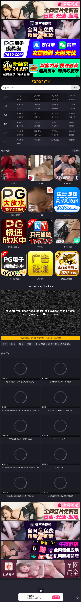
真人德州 (37, 96)
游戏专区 (72, 96)
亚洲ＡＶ (20, 104)
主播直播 (55, 108)
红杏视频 (72, 140)
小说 (5, 132)
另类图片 (72, 126)
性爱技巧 (72, 135)
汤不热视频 (55, 140)
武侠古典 (72, 131)
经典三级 (37, 117)
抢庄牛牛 (72, 99)
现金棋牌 (55, 99)
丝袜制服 (37, 108)
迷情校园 (20, 135)
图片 (5, 124)
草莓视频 (37, 140)
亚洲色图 (37, 122)
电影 (5, 115)
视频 (5, 106)
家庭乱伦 (37, 131)
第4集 (29, 344)
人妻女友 (55, 131)
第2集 (13, 344)
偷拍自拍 (37, 113)
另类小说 (37, 135)
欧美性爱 (72, 113)
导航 (5, 141)
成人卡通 (55, 113)
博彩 (5, 97)
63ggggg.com (40, 82)
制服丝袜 (20, 117)
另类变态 (72, 117)
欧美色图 (55, 122)
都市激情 (20, 131)
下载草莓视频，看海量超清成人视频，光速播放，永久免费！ (49, 338)
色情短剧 (20, 144)
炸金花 (37, 99)
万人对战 (55, 96)
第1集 (5, 344)
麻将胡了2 (20, 99)
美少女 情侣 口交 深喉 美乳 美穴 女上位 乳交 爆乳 (52, 344)
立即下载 (56, 597)
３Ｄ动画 (72, 104)
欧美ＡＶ (55, 104)
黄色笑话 (55, 135)
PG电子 (20, 96)
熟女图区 (55, 126)
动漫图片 (72, 122)
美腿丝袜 (20, 126)
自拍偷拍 (37, 104)
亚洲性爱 (20, 113)
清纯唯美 (37, 126)
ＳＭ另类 (72, 108)
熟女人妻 (20, 108)
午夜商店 (20, 140)
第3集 (21, 344)
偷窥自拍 (20, 122)
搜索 (75, 87)
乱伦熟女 (55, 117)
